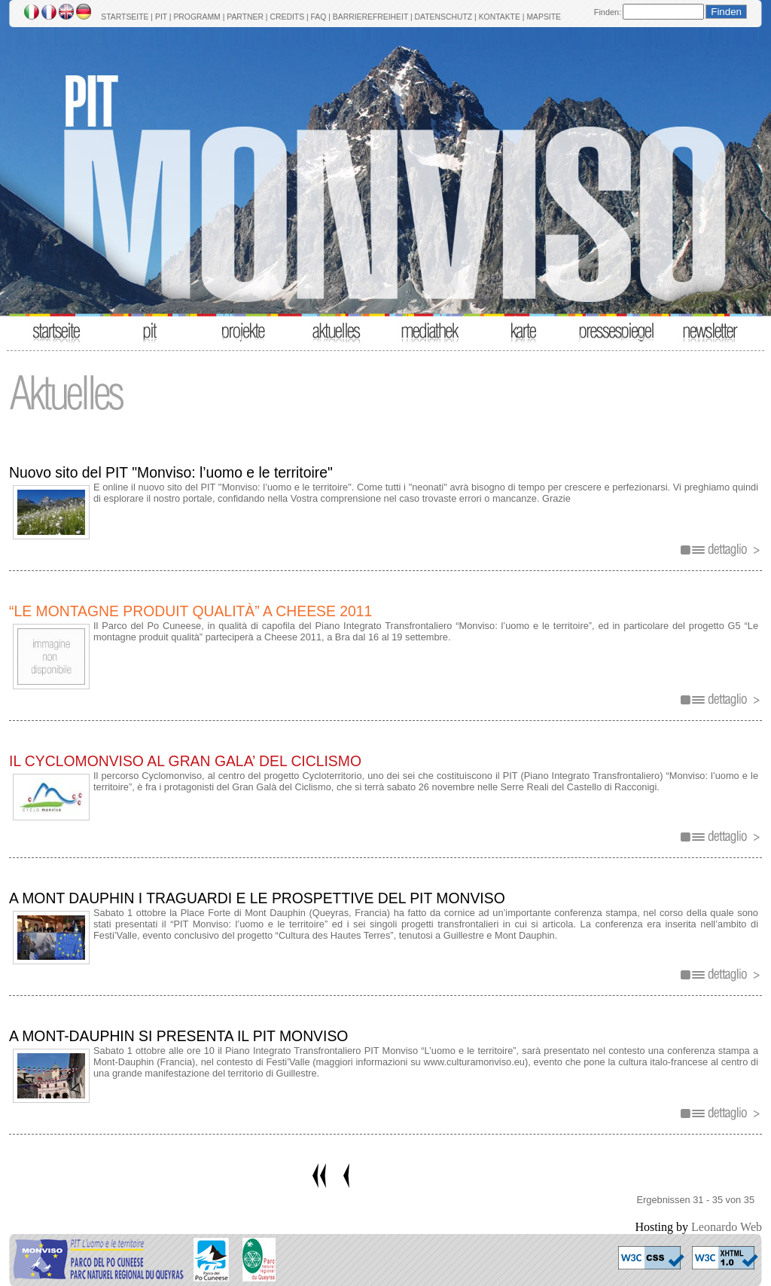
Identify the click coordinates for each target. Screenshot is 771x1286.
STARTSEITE (124, 17)
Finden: (607, 12)
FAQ (319, 17)
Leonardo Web (726, 1226)
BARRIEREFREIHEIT (370, 17)
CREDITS (287, 17)
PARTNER (245, 17)
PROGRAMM (196, 17)
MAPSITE (543, 17)
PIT (161, 17)
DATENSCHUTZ (444, 17)
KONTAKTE (499, 17)
